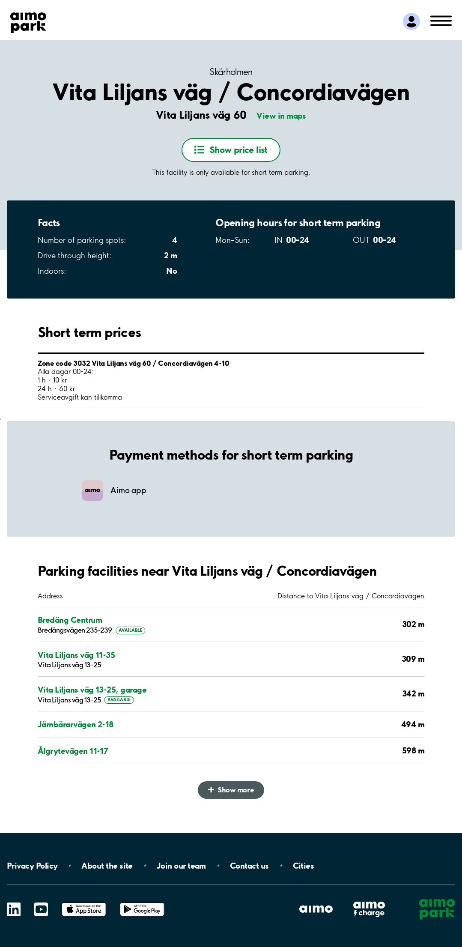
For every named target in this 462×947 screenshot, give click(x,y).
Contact (249, 865)
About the (106, 865)
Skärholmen (231, 72)
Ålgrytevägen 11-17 (73, 751)
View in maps (281, 116)
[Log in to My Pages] (411, 21)
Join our (181, 865)
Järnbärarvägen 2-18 (75, 724)
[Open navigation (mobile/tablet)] (441, 20)
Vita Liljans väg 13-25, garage (92, 690)
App (84, 902)
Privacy (32, 865)
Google (142, 902)
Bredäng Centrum (70, 620)
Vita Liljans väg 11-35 (76, 655)
